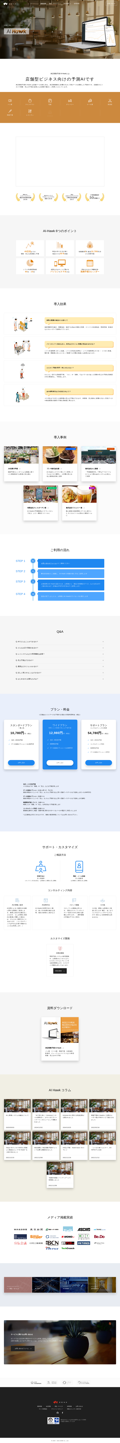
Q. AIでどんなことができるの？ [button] (27, 641)
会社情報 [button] (67, 5)
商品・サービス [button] (55, 5)
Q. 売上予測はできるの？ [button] (25, 660)
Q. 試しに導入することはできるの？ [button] (28, 673)
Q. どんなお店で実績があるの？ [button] (27, 648)
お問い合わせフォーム (48, 563)
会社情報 (48, 1406)
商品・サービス (59, 1406)
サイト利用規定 (43, 1409)
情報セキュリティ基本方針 (74, 1409)
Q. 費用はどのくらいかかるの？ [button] (27, 666)
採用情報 (76, 5)
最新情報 (43, 5)
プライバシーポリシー (57, 1409)
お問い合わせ (110, 5)
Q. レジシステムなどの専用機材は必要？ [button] (30, 654)
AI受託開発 (58, 971)
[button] (21, 463)
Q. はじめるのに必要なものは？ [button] (27, 679)
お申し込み (21, 762)
